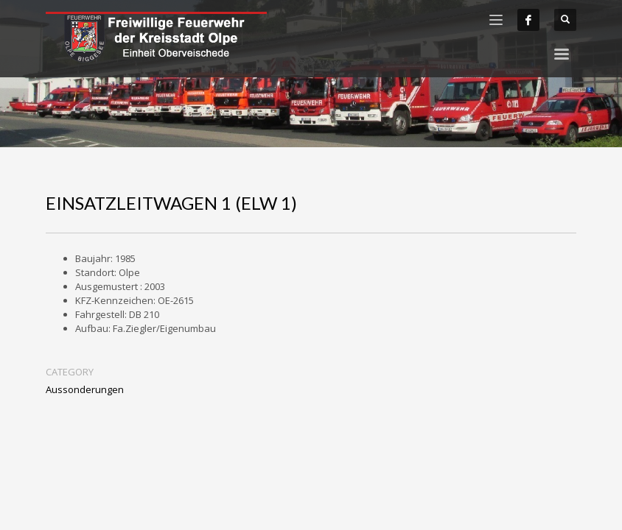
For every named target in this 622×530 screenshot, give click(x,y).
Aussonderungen (85, 389)
